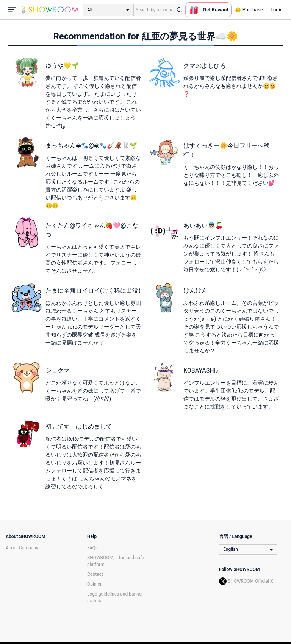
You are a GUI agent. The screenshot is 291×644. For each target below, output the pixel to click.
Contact (95, 574)
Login (277, 9)
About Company (22, 547)
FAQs (92, 547)
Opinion (95, 584)
